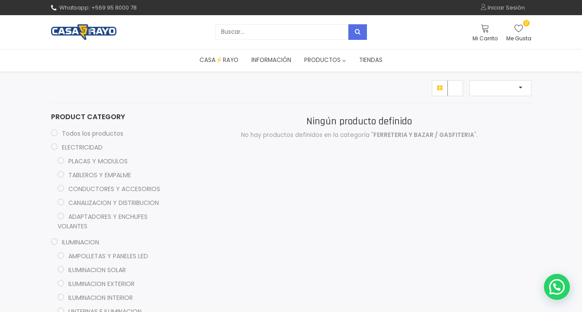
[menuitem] (219, 60)
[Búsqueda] (357, 32)
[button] (500, 88)
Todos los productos (92, 133)
